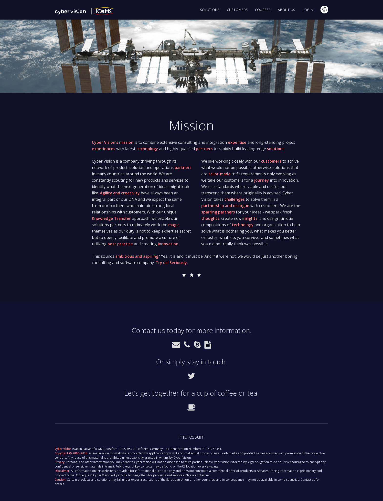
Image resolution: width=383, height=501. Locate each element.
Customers (237, 9)
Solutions (210, 9)
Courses (262, 9)
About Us (286, 9)
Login (307, 9)
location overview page (202, 466)
